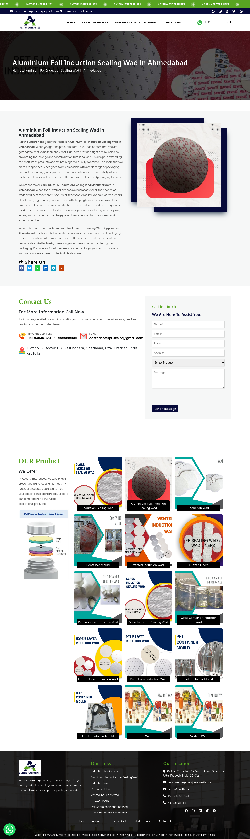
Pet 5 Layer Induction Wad (148, 679)
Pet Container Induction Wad (98, 622)
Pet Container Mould (198, 679)
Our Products (119, 821)
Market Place (142, 821)
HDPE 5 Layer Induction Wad (98, 679)
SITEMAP (150, 23)
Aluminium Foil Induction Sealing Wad (114, 777)
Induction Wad (199, 508)
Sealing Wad (198, 736)
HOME (71, 23)
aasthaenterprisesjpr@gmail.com (35, 11)
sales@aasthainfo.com (77, 11)
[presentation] (178, 398)
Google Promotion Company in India (195, 834)
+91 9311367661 (39, 338)
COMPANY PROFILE (95, 23)
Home (81, 821)
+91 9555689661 (218, 22)
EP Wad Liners (199, 565)
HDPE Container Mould (98, 736)
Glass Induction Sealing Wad (148, 622)
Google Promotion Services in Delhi (154, 834)
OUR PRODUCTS (126, 23)
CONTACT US (172, 23)
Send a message (165, 409)
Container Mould (98, 565)
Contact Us (165, 821)
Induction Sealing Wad (98, 508)
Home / (17, 70)
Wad (148, 736)
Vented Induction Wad (148, 565)
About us (97, 821)
